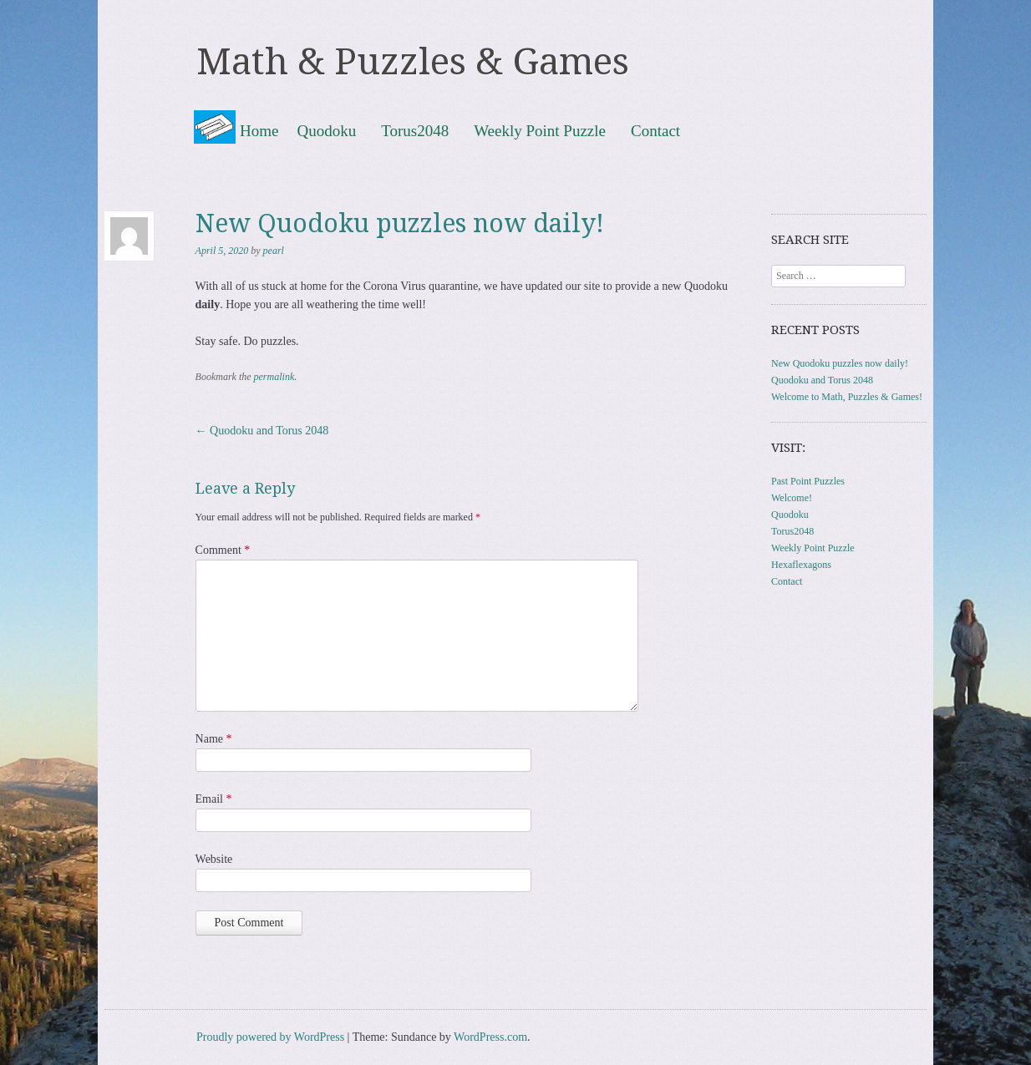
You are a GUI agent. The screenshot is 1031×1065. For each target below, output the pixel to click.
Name (214, 739)
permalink (274, 377)
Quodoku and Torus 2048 (262, 430)
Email (214, 799)
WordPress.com (490, 1037)
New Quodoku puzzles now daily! (839, 363)
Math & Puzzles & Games (412, 62)
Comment (223, 550)
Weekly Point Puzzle (540, 130)
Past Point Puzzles (808, 481)
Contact (655, 130)
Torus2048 (415, 130)
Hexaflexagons (801, 565)
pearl (273, 250)
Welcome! (791, 498)
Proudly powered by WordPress (270, 1037)
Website (214, 859)
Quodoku (326, 130)
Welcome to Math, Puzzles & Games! (846, 397)
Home (259, 130)
